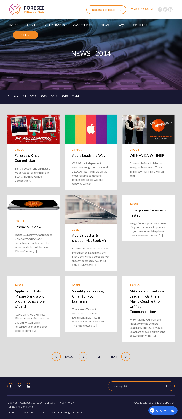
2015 (64, 96)
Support (24, 35)
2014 (75, 96)
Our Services (55, 25)
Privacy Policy (65, 402)
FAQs (121, 25)
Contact (140, 25)
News (105, 25)
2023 (33, 96)
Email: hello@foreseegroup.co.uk (62, 412)
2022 (43, 96)
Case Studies (82, 25)
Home (13, 25)
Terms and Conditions (20, 406)
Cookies (12, 402)
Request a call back (104, 9)
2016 (54, 96)
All (24, 96)
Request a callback (31, 402)
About (31, 25)
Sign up (165, 386)
